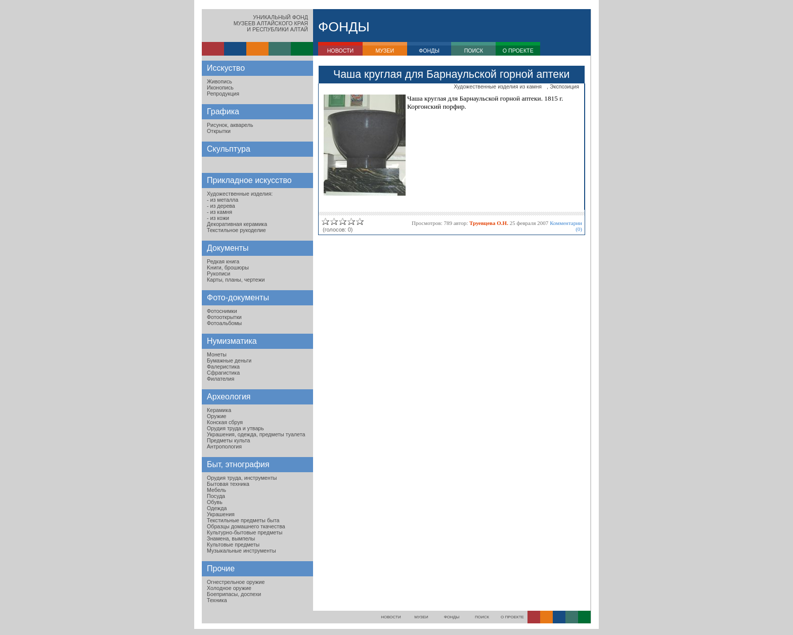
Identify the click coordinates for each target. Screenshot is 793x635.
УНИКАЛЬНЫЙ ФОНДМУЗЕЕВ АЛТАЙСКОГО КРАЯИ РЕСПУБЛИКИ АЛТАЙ (271, 23)
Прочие (221, 568)
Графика (223, 111)
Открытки (219, 131)
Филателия (220, 379)
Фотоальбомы (224, 323)
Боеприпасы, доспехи (234, 594)
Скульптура (228, 149)
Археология (229, 396)
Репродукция (223, 93)
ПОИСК (473, 51)
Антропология (224, 446)
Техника (217, 600)
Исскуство (226, 68)
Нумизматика (232, 341)
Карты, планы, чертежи (236, 280)
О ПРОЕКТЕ (518, 51)
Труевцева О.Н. (488, 223)
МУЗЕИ (384, 51)
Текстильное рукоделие (236, 230)
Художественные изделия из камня (498, 86)
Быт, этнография (238, 464)
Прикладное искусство (249, 180)
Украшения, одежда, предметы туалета (256, 434)
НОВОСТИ (340, 51)
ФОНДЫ (429, 51)
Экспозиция (564, 86)
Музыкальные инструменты (241, 551)
